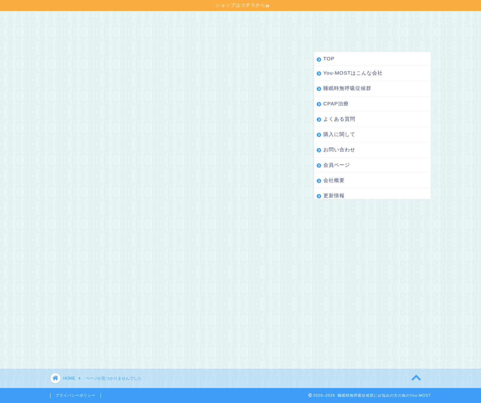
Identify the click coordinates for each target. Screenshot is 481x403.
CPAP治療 (241, 20)
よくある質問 (287, 20)
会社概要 (112, 33)
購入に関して (336, 20)
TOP (64, 20)
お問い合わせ (384, 20)
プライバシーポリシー (75, 395)
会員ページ (71, 33)
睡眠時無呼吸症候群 (188, 20)
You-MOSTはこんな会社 (117, 20)
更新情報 (150, 33)
